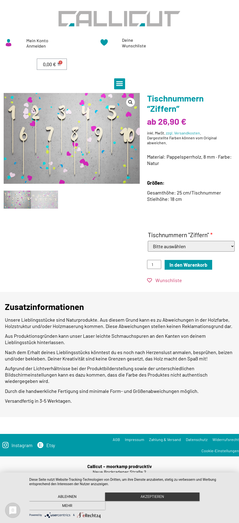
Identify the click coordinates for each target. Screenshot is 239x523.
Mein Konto (37, 40)
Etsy (51, 445)
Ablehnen (60, 506)
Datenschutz (197, 439)
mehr (203, 506)
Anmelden (36, 45)
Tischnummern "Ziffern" (180, 234)
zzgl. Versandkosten (183, 133)
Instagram (22, 445)
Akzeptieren (131, 506)
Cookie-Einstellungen (220, 450)
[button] (119, 83)
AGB (116, 439)
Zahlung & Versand (165, 439)
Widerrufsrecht (225, 439)
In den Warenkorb (188, 265)
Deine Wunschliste (134, 42)
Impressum (134, 439)
